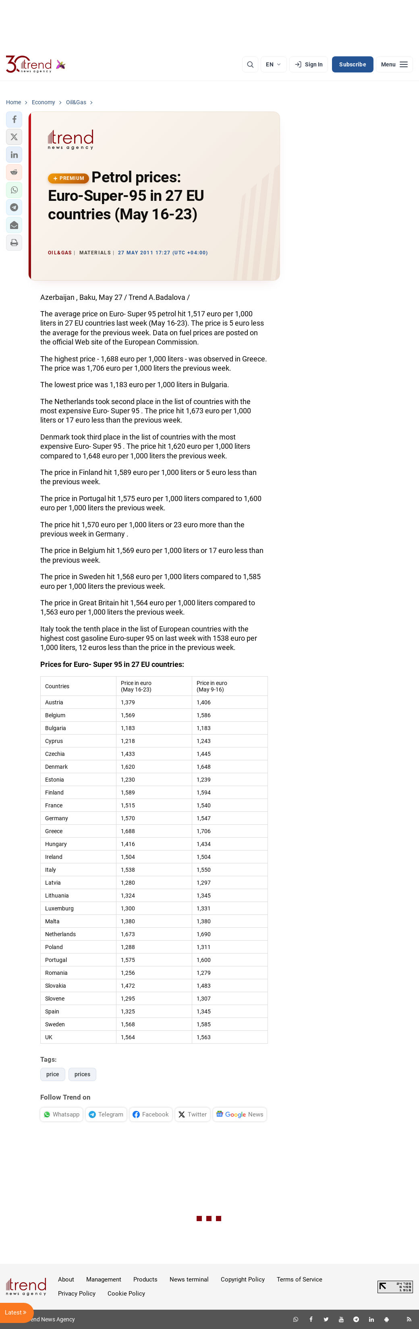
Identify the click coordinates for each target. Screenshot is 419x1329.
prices (82, 1074)
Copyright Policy (243, 1279)
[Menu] (394, 64)
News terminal (189, 1279)
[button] (14, 119)
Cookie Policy (126, 1293)
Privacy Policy (76, 1293)
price (52, 1074)
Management (103, 1279)
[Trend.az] (36, 64)
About (66, 1279)
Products (145, 1279)
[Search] (250, 64)
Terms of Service (299, 1279)
